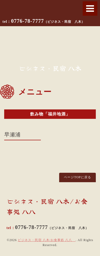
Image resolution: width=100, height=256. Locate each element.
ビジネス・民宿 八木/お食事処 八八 (46, 240)
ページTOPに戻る (77, 177)
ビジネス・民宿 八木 (50, 68)
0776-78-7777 (48, 21)
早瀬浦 (12, 134)
